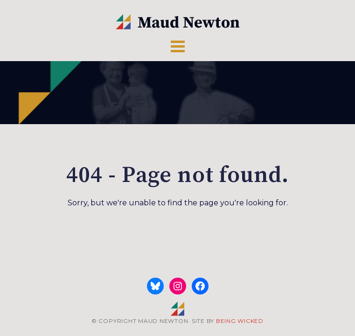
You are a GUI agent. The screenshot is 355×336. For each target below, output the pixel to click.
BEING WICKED (240, 320)
